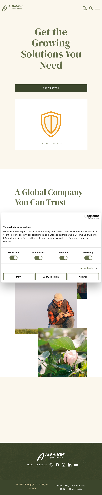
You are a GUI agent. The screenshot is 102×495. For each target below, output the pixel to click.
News (30, 464)
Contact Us (41, 464)
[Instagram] (62, 465)
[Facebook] (56, 465)
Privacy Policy (62, 485)
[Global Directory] (85, 8)
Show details (86, 268)
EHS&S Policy (75, 489)
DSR (62, 489)
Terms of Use (78, 485)
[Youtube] (74, 465)
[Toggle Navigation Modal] (97, 8)
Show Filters (51, 88)
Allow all (83, 276)
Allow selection (51, 276)
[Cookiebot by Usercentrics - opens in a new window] (86, 217)
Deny (18, 276)
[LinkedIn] (68, 465)
